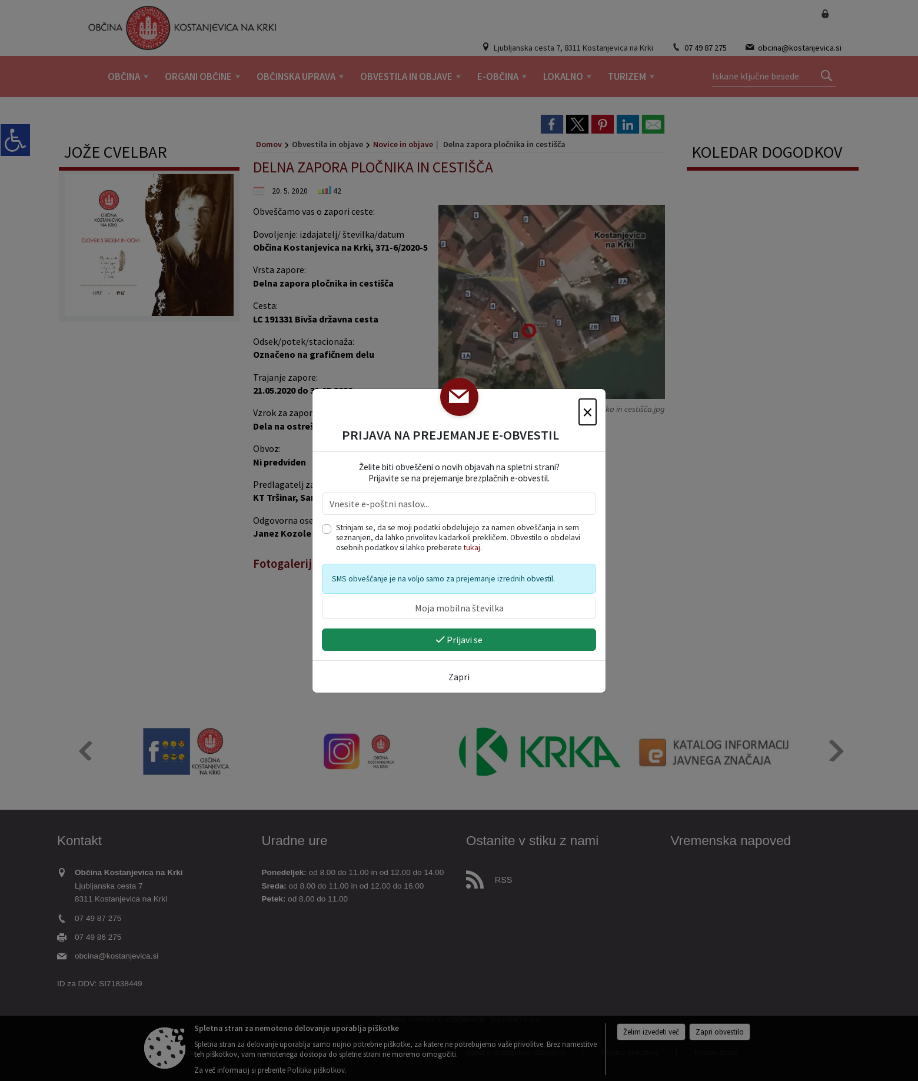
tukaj (472, 548)
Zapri (459, 677)
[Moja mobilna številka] (459, 608)
